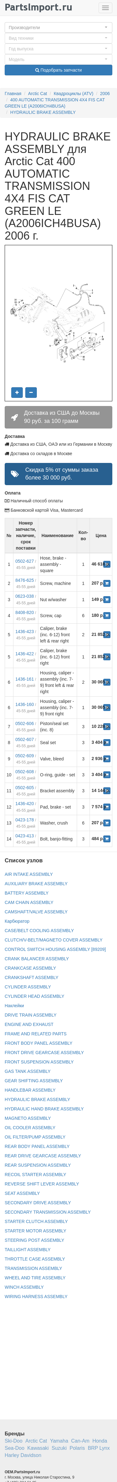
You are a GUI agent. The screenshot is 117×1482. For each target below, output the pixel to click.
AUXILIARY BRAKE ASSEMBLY (36, 883)
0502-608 (24, 771)
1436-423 (24, 631)
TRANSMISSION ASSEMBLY (33, 1268)
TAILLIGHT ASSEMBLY (28, 1249)
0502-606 (24, 723)
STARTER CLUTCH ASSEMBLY (36, 1221)
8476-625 (24, 580)
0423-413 (24, 835)
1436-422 (24, 653)
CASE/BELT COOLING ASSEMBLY (39, 930)
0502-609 (24, 755)
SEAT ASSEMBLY (22, 1193)
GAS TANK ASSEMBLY (28, 1071)
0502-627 (24, 561)
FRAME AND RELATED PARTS (35, 1033)
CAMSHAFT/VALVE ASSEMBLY (36, 911)
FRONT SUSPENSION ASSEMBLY (39, 1061)
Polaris (77, 1448)
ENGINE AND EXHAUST (29, 1024)
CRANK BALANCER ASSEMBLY (37, 958)
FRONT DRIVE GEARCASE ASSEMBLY (44, 1052)
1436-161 (24, 679)
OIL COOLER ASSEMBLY (30, 1127)
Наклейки (14, 1005)
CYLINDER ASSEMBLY (28, 986)
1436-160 (24, 704)
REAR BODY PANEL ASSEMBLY (37, 1146)
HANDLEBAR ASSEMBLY (30, 1090)
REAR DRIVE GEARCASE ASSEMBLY (43, 1155)
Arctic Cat (37, 93)
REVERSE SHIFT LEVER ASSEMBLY (42, 1183)
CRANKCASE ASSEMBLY (30, 968)
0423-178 (24, 819)
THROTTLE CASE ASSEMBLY (35, 1258)
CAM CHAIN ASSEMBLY (29, 902)
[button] (58, 27)
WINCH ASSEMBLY (24, 1287)
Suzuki (59, 1448)
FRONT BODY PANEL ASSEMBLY (38, 1043)
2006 (105, 93)
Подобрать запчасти (58, 70)
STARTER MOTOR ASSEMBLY (35, 1230)
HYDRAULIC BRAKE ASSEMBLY (43, 112)
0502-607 (24, 739)
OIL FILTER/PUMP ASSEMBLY (35, 1136)
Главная (13, 93)
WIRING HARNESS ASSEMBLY (36, 1296)
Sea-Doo (14, 1448)
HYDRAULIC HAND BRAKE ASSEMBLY (44, 1108)
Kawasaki (38, 1448)
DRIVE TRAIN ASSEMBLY (30, 1015)
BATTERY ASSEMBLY (27, 893)
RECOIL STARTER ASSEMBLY (35, 1174)
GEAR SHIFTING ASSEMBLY (34, 1080)
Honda (99, 1441)
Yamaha (59, 1441)
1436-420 (24, 803)
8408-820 (24, 612)
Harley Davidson (23, 1455)
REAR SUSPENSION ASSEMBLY (38, 1165)
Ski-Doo (13, 1441)
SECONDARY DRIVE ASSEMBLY (38, 1202)
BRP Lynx (99, 1448)
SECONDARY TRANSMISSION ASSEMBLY (48, 1212)
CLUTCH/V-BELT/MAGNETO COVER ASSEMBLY (54, 939)
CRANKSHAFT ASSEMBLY (31, 977)
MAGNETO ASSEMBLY (28, 1118)
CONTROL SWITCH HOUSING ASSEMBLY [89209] (55, 949)
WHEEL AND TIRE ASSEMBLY (35, 1277)
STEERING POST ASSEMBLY (34, 1240)
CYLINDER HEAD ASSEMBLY (34, 996)
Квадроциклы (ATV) (73, 93)
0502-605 (24, 787)
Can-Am (80, 1441)
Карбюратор (17, 921)
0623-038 (24, 596)
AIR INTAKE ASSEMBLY (29, 874)
